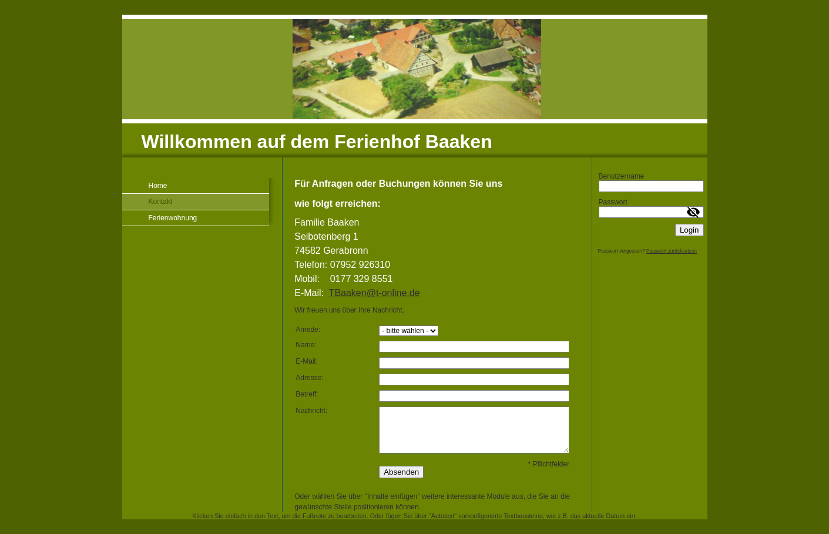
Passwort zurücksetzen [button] (671, 251)
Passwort (613, 202)
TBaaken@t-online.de (374, 293)
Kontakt (161, 201)
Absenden (401, 472)
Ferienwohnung (173, 218)
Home (158, 186)
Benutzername (622, 176)
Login (689, 230)
